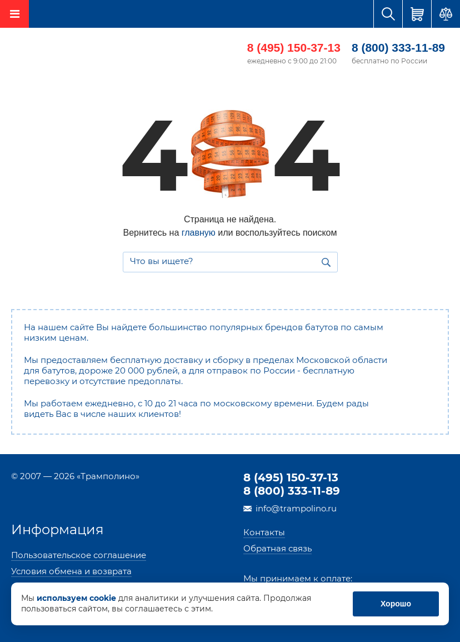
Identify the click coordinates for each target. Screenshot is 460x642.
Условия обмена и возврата (71, 571)
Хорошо (396, 603)
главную (199, 232)
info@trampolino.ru (296, 508)
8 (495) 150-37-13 (294, 47)
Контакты (264, 532)
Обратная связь (277, 548)
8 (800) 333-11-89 (398, 47)
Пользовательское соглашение (78, 555)
